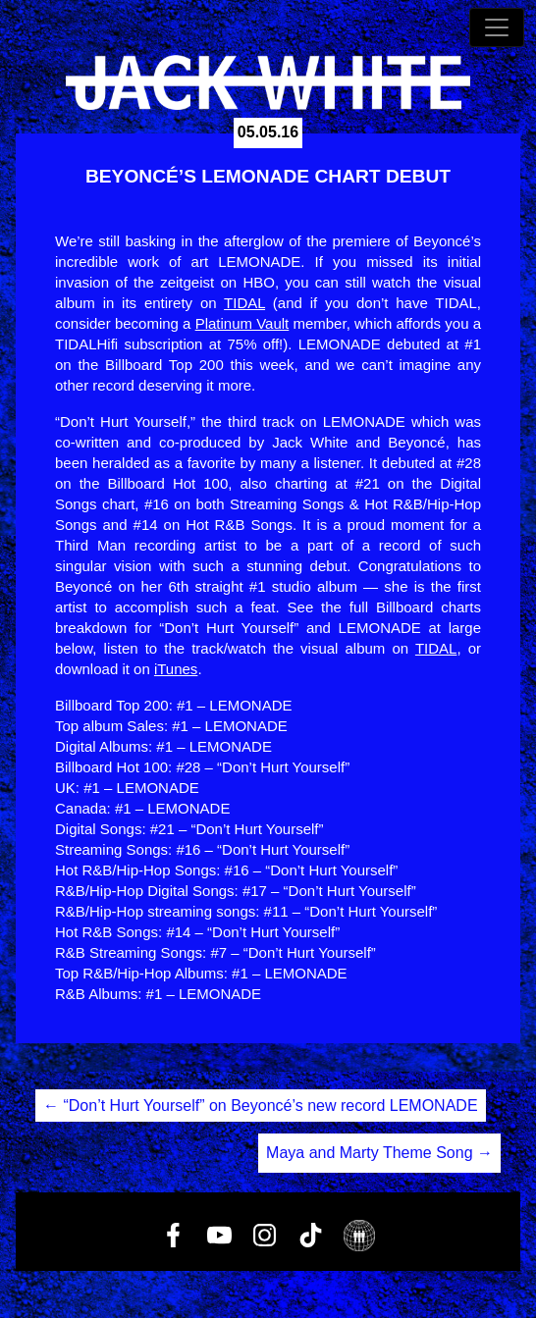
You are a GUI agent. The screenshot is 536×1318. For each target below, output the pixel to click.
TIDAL (244, 302)
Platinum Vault (242, 323)
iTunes (175, 668)
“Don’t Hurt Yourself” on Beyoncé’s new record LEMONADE (260, 1105)
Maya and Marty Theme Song (379, 1152)
